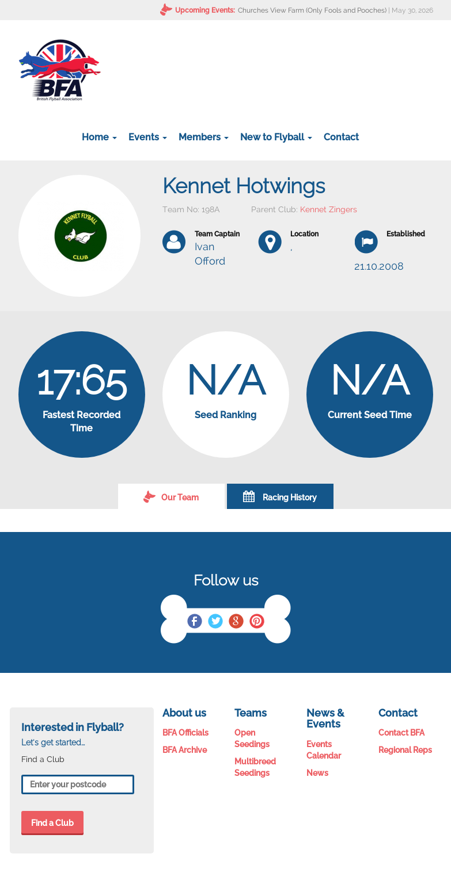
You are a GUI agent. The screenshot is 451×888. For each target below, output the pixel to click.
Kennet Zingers (328, 209)
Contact (341, 137)
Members (204, 137)
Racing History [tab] (280, 496)
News (317, 773)
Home (99, 137)
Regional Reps (405, 750)
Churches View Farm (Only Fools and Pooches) (312, 10)
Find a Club (52, 823)
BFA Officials (185, 732)
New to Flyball (276, 137)
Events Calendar (323, 750)
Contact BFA (401, 732)
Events (147, 137)
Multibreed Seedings (255, 767)
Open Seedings (252, 738)
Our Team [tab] (171, 496)
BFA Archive (184, 750)
